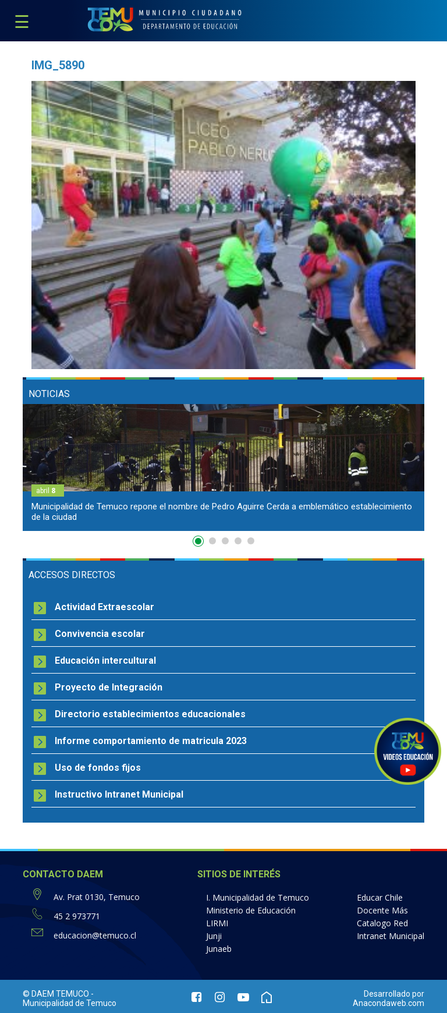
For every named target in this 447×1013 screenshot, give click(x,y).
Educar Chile (380, 897)
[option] (223, 467)
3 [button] (225, 540)
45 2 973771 (77, 916)
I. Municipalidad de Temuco (257, 897)
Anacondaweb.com (388, 1003)
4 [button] (238, 540)
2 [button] (212, 540)
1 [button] (199, 543)
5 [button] (250, 540)
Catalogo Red (382, 923)
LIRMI (217, 923)
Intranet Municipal (390, 935)
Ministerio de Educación (251, 910)
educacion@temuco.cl (95, 935)
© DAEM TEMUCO (56, 993)
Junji (214, 935)
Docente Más (382, 910)
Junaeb (219, 948)
